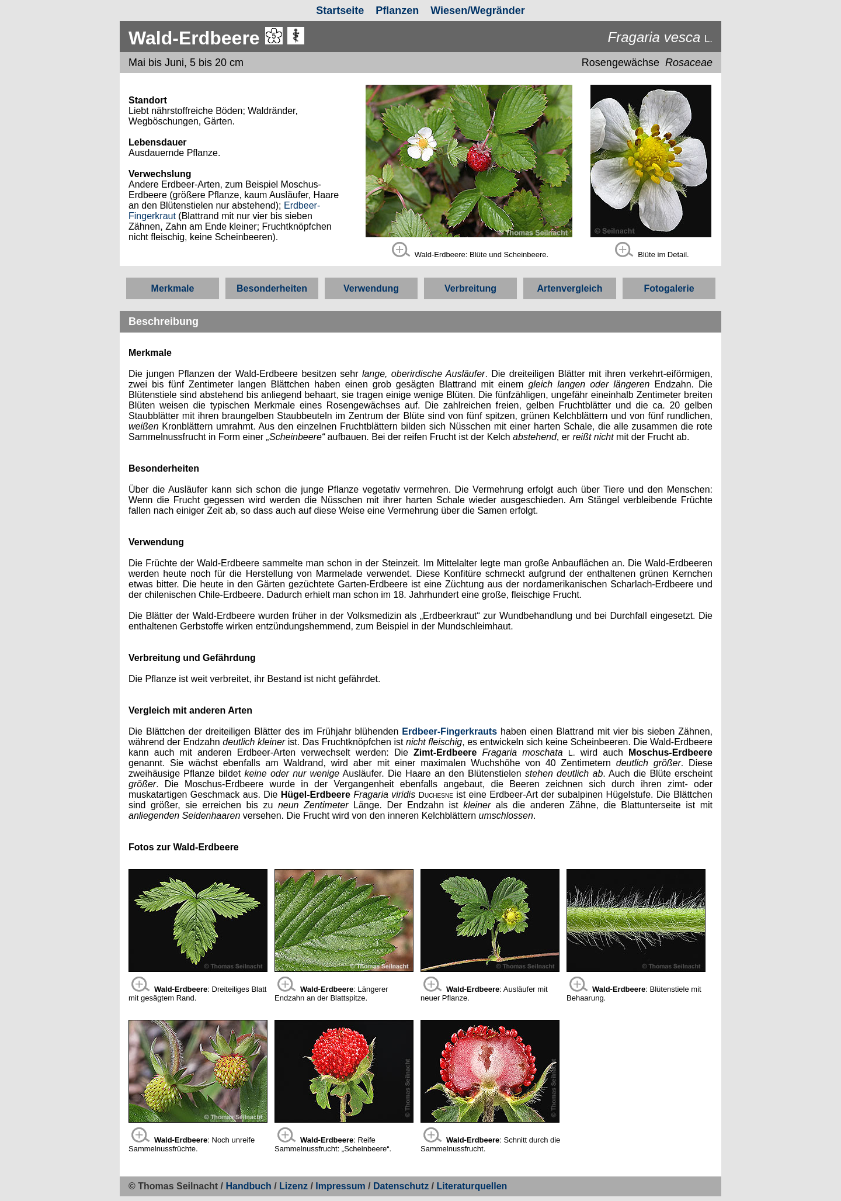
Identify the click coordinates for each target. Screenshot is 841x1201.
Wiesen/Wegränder (477, 10)
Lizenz (293, 1186)
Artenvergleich (569, 288)
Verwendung (371, 288)
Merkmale (172, 288)
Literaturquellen (471, 1186)
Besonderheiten (272, 288)
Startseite (340, 10)
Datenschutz (402, 1186)
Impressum (340, 1186)
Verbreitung (470, 288)
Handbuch (249, 1186)
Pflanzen (397, 10)
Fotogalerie (669, 288)
